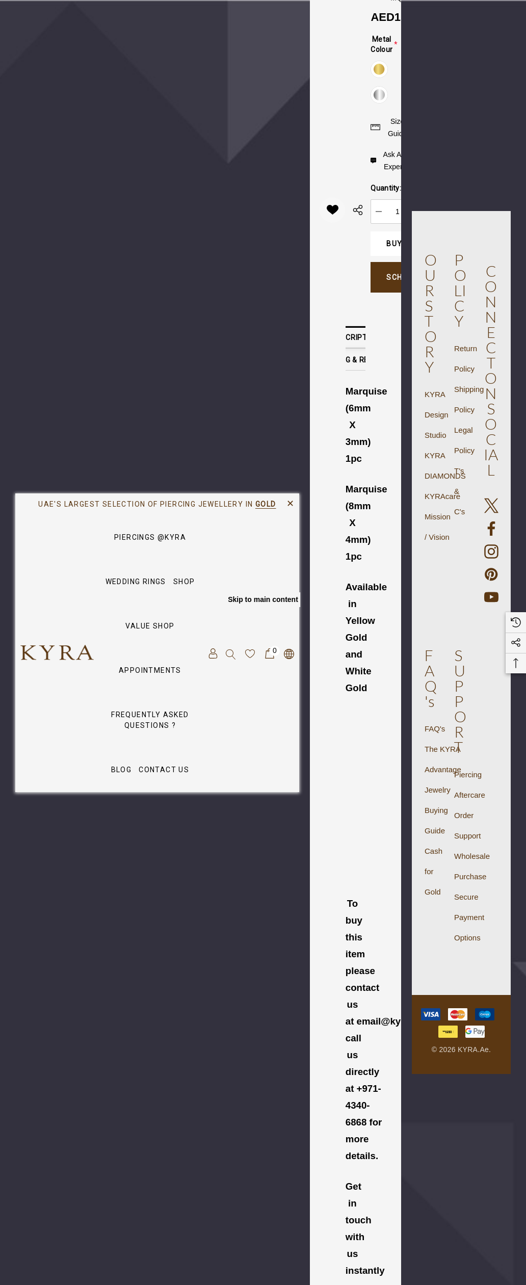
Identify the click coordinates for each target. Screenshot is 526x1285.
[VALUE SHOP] (149, 627)
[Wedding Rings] (136, 582)
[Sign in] (212, 653)
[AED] (288, 654)
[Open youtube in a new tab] (491, 597)
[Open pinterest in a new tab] (491, 574)
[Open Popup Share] (358, 210)
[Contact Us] (164, 770)
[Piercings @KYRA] (150, 538)
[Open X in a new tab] (491, 505)
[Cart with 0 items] (269, 653)
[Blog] (121, 770)
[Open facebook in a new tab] (491, 528)
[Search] (231, 653)
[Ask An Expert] (388, 160)
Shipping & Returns (355, 360)
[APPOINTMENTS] (150, 670)
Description (355, 337)
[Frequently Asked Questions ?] (150, 720)
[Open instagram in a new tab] (491, 551)
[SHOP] (184, 582)
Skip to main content (263, 599)
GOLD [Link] (265, 504)
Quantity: (386, 188)
